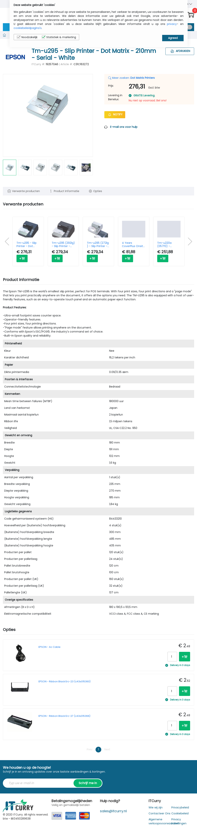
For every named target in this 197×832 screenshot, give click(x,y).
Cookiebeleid (180, 813)
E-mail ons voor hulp (123, 127)
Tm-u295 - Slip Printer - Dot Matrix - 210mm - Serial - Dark (28, 244)
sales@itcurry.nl (113, 811)
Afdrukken (180, 51)
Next (107, 749)
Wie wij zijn (156, 807)
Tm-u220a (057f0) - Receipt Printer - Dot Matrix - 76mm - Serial (168, 244)
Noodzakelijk (27, 37)
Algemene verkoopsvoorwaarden (163, 821)
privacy (172, 24)
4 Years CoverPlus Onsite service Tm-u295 (133, 244)
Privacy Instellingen (178, 821)
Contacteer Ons (159, 813)
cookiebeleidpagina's (28, 28)
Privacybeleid (180, 807)
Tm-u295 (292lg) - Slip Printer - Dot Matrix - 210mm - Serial (63, 244)
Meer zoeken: (131, 78)
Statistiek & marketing (59, 37)
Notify (115, 114)
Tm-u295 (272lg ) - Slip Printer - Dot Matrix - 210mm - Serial (98, 244)
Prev (89, 749)
